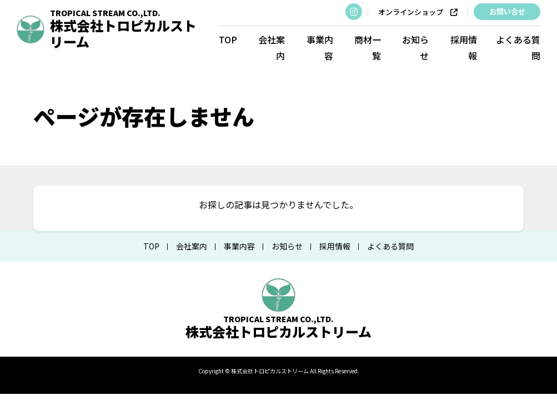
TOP (228, 39)
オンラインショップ (418, 12)
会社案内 (271, 47)
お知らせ (415, 47)
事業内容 (320, 47)
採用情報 (463, 47)
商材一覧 (367, 47)
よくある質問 (518, 47)
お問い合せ (507, 11)
